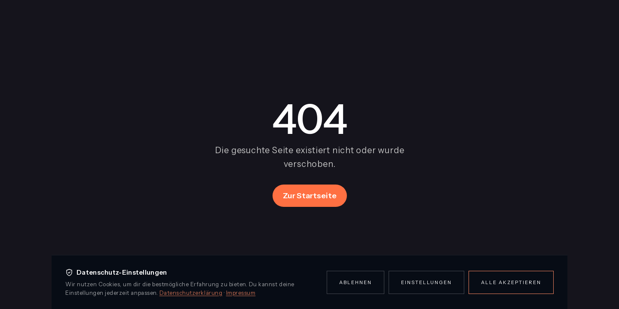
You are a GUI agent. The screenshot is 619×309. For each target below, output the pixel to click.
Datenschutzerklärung (190, 292)
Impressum (241, 292)
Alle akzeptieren (511, 282)
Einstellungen (426, 282)
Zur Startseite (310, 195)
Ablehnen (355, 282)
